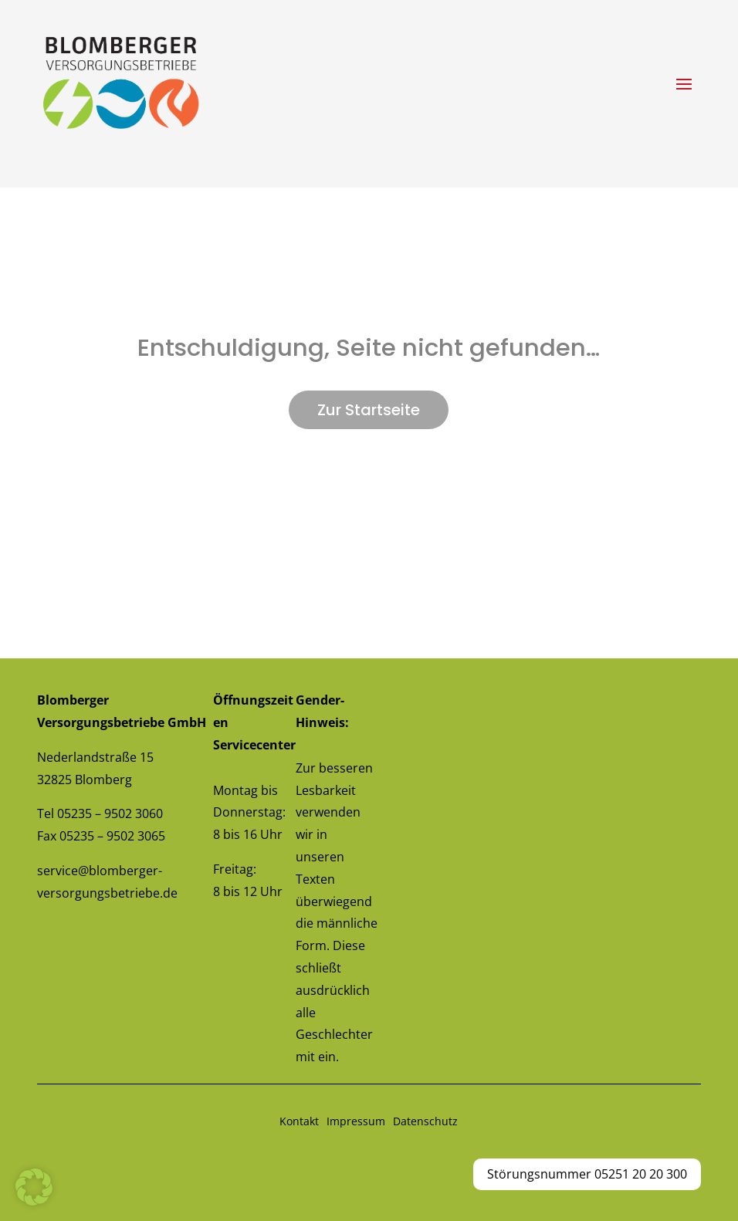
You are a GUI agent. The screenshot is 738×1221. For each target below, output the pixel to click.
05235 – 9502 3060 (110, 813)
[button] (34, 1187)
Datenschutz (425, 1121)
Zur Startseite (368, 410)
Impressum (356, 1121)
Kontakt (299, 1121)
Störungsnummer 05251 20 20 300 (587, 1173)
